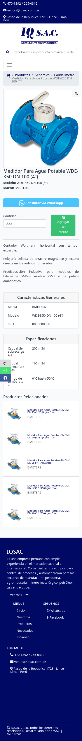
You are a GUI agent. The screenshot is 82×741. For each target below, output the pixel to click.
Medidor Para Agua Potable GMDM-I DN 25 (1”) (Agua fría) (48, 461)
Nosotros (23, 617)
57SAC (55, 731)
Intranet (23, 637)
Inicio (21, 610)
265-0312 (30, 3)
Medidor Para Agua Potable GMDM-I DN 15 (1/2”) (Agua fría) (48, 411)
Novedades (25, 630)
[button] (5, 363)
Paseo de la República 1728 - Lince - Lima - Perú (35, 18)
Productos (22, 75)
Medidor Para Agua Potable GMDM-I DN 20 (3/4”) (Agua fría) (48, 436)
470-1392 (12, 3)
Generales (42, 75)
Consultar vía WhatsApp (41, 203)
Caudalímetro (64, 75)
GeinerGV (14, 734)
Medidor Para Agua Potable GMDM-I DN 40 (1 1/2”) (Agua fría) (48, 512)
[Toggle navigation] (9, 65)
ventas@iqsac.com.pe (21, 10)
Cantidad (10, 216)
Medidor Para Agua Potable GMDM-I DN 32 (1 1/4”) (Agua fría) (48, 486)
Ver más (19, 594)
